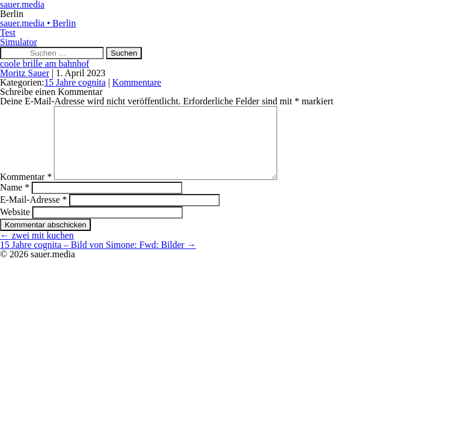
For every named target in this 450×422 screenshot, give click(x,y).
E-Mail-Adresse (33, 214)
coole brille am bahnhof (44, 64)
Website (15, 226)
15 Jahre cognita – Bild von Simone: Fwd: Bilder (98, 259)
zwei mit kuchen (37, 249)
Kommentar (26, 191)
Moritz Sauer (24, 73)
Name (14, 201)
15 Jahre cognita (75, 82)
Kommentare (137, 82)
